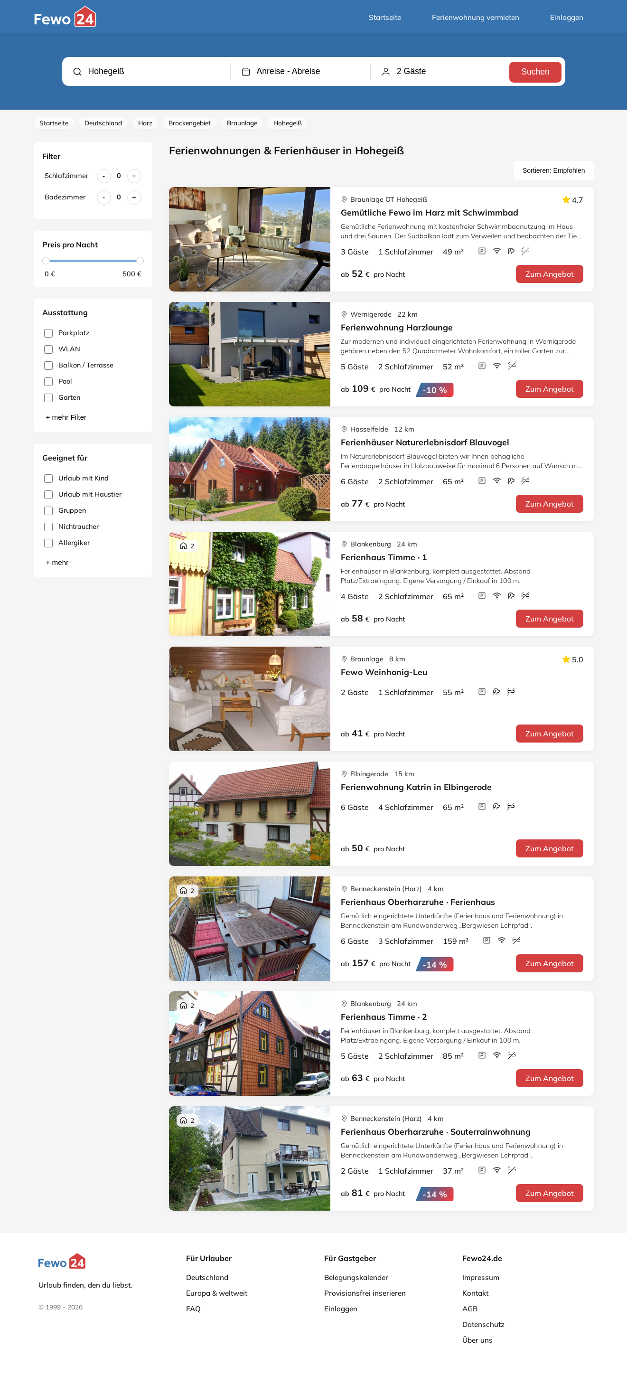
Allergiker (67, 542)
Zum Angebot (549, 274)
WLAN (62, 349)
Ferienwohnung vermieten (475, 17)
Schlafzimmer (66, 175)
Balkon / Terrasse (78, 365)
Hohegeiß (287, 123)
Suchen (534, 71)
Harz (145, 123)
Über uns (477, 1340)
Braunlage (242, 123)
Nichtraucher (71, 526)
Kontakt (475, 1293)
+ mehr (57, 562)
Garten (62, 397)
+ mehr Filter (66, 417)
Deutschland (103, 123)
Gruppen (65, 510)
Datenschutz (483, 1324)
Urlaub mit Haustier (83, 494)
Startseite (385, 17)
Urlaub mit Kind (76, 478)
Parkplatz (66, 333)
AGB (469, 1308)
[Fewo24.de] (66, 24)
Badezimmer (65, 197)
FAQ (193, 1308)
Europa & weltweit (216, 1293)
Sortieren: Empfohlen (554, 170)
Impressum (480, 1277)
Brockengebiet (189, 123)
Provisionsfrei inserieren (365, 1293)
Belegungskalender (356, 1277)
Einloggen (566, 17)
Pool (58, 381)
